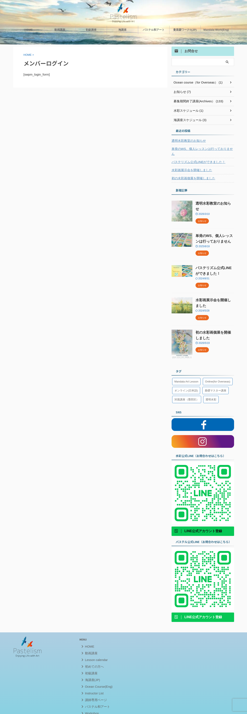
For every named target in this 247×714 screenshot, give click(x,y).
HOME (29, 29)
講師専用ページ (94, 691)
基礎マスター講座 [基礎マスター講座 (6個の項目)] (215, 382)
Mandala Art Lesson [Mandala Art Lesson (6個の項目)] (186, 373)
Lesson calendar (94, 651)
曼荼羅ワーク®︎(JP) (185, 29)
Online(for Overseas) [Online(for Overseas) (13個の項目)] (217, 373)
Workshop (91, 704)
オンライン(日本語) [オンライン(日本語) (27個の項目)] (186, 382)
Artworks (28, 37)
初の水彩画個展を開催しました (192, 172)
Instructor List (93, 684)
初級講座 (91, 29)
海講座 (122, 29)
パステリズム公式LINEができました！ (197, 156)
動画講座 (59, 29)
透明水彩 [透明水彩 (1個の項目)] (211, 391)
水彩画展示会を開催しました (190, 164)
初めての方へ (93, 658)
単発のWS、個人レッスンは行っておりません (202, 148)
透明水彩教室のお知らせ (188, 140)
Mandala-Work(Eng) (216, 29)
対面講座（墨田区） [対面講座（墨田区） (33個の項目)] (186, 391)
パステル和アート (153, 29)
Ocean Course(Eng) (97, 678)
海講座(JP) (91, 671)
